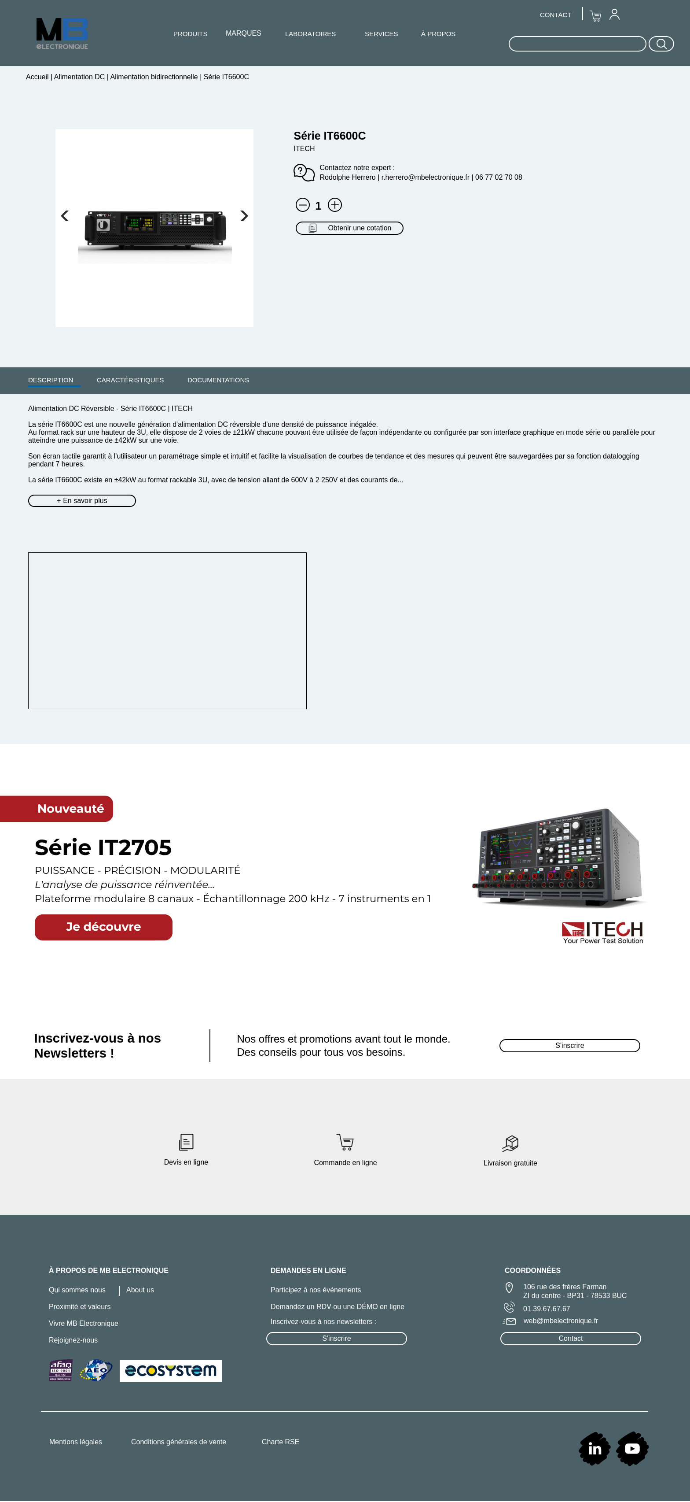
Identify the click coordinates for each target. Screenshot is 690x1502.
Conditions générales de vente (178, 1442)
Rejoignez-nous (73, 1340)
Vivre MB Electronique (83, 1323)
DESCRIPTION (50, 380)
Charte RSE (280, 1442)
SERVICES (381, 33)
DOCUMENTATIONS (218, 380)
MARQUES (243, 33)
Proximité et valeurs (80, 1306)
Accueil (38, 77)
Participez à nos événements (316, 1290)
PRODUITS (190, 33)
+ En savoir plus (82, 500)
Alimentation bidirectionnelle (154, 77)
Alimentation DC (79, 77)
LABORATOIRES (310, 33)
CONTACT (555, 14)
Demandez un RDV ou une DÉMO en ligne (337, 1306)
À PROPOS (438, 33)
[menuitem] (50, 379)
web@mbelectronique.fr (561, 1320)
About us (140, 1290)
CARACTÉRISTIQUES (130, 380)
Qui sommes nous (77, 1290)
